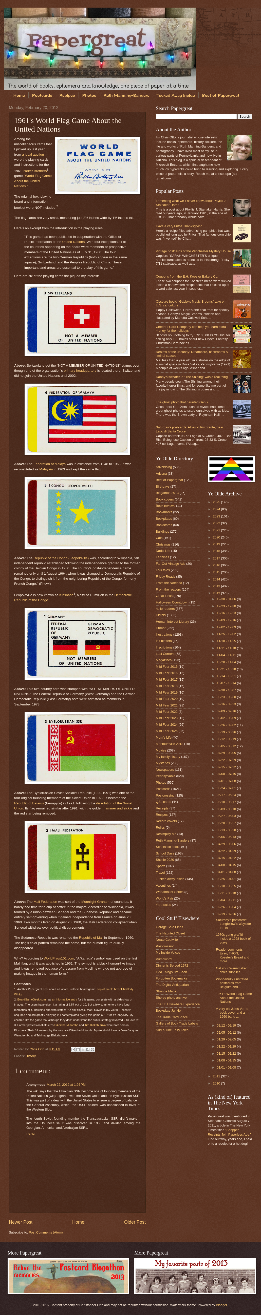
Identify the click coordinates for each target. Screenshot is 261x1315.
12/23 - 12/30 (227, 606)
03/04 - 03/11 (227, 900)
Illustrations (164, 634)
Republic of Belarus (29, 803)
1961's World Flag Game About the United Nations (234, 998)
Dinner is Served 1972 (172, 965)
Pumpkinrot (164, 959)
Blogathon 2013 (167, 493)
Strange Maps (166, 991)
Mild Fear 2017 (167, 679)
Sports (160, 866)
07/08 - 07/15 (227, 774)
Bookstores (164, 525)
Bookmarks (164, 512)
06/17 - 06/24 (227, 795)
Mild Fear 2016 (167, 673)
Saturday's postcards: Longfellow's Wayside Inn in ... (233, 924)
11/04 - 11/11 (227, 655)
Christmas (163, 544)
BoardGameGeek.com (31, 999)
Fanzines (162, 557)
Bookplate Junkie (168, 1010)
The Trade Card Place (172, 1017)
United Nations (73, 242)
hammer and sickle (117, 808)
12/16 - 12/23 (227, 613)
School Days (165, 853)
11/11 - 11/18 (227, 648)
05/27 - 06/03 (227, 816)
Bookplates (164, 518)
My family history (168, 757)
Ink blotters (164, 641)
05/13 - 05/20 (227, 830)
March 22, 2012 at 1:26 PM (66, 1085)
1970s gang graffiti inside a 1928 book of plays (233, 938)
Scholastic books (168, 847)
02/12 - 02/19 (227, 1025)
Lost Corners (165, 654)
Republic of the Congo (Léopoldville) (61, 558)
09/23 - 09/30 (227, 697)
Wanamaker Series (169, 892)
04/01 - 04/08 (227, 872)
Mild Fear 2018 (167, 686)
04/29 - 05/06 (227, 844)
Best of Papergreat (169, 480)
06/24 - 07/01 (227, 788)
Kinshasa (66, 595)
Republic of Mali (91, 938)
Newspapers (165, 769)
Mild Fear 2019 (167, 692)
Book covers (165, 499)
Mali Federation (45, 902)
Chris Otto (37, 1049)
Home (19, 95)
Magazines (164, 660)
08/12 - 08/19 (227, 739)
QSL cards (163, 802)
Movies (161, 750)
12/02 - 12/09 (227, 627)
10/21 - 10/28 (227, 669)
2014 (217, 579)
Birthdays (163, 486)
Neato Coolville (167, 940)
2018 (217, 551)
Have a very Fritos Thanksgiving (179, 226)
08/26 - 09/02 (227, 725)
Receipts (162, 808)
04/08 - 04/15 (227, 865)
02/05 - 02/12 (227, 1032)
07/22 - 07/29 (227, 760)
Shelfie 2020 (165, 860)
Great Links (164, 596)
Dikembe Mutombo (66, 1025)
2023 (217, 516)
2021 (217, 530)
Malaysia (46, 469)
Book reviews (165, 506)
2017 (217, 558)
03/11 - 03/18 (227, 893)
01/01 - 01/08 (227, 1067)
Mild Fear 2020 (167, 699)
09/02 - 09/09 (227, 718)
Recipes (67, 95)
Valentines (163, 885)
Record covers (166, 821)
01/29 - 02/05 (227, 1039)
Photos (89, 95)
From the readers (168, 589)
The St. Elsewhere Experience (178, 1004)
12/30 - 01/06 (227, 599)
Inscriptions (164, 647)
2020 (217, 537)
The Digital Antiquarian (172, 985)
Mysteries (163, 763)
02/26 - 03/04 (227, 907)
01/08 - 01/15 (227, 1060)
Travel (160, 872)
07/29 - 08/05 (227, 753)
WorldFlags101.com (59, 958)
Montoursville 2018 (169, 744)
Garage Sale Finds (169, 927)
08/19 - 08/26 (227, 732)
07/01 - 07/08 (227, 781)
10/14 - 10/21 (227, 676)
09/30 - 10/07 (227, 690)
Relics (160, 827)
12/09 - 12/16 (227, 620)
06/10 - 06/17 (227, 802)
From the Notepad (169, 583)
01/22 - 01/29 (227, 1046)
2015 (217, 572)
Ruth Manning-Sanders (127, 95)
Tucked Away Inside (176, 95)
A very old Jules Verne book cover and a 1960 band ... (232, 1012)
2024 (217, 509)
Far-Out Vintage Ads (170, 564)
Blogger (221, 1305)
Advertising (164, 467)
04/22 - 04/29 (227, 851)
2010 (217, 1083)
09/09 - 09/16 (227, 711)
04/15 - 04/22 (227, 858)
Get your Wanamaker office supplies (231, 970)
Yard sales (163, 905)
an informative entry (64, 999)
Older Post (135, 1222)
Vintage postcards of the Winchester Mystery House (193, 251)
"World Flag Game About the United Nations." (33, 181)
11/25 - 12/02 (227, 634)
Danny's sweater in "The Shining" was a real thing (192, 377)
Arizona (161, 473)
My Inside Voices (168, 952)
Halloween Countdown (172, 602)
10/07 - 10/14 (227, 683)
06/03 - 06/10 (227, 809)
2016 (217, 565)
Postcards (42, 95)
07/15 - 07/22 (227, 767)
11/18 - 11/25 (227, 641)
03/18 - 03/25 (227, 886)
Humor (161, 628)
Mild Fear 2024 (167, 724)
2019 (217, 544)
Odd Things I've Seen (171, 972)
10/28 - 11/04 (227, 662)
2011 (217, 1076)
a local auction (33, 154)
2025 (217, 502)
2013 (217, 586)
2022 (217, 523)
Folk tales (163, 570)
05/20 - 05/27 (227, 823)
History (31, 1056)
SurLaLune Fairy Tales (172, 1030)
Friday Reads (165, 576)
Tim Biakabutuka (95, 1025)
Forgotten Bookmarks (171, 978)
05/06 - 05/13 (227, 837)
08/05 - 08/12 (227, 746)
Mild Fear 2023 (167, 718)
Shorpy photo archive (171, 997)
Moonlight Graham (95, 902)
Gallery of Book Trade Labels (177, 1023)
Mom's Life (164, 737)
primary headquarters (80, 370)
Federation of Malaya (49, 464)
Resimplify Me (166, 834)
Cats (159, 538)
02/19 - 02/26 (227, 914)
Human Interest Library (172, 621)
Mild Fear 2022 (167, 712)
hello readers (165, 609)
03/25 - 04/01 (227, 879)
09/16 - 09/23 (227, 704)
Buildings (162, 531)
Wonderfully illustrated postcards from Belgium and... (232, 983)
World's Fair (164, 898)
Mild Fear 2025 (167, 731)
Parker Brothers (35, 171)
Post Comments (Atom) (46, 1232)
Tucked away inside (170, 879)
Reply (30, 1134)
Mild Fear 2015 (167, 667)
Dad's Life (163, 551)
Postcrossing (165, 795)
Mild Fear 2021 (167, 705)
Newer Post (20, 1222)
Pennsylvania (165, 776)
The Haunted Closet (170, 933)
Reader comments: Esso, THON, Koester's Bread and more (232, 955)
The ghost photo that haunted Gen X (182, 402)
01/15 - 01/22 (227, 1053)
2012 (217, 593)
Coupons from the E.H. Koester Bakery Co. (187, 276)
